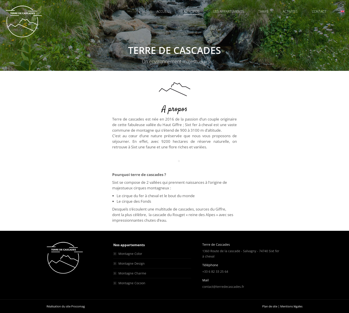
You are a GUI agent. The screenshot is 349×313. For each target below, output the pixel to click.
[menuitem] (344, 11)
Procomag (78, 306)
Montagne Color (130, 254)
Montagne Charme (132, 273)
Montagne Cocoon (131, 283)
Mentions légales (291, 306)
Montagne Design (131, 263)
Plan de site (269, 306)
